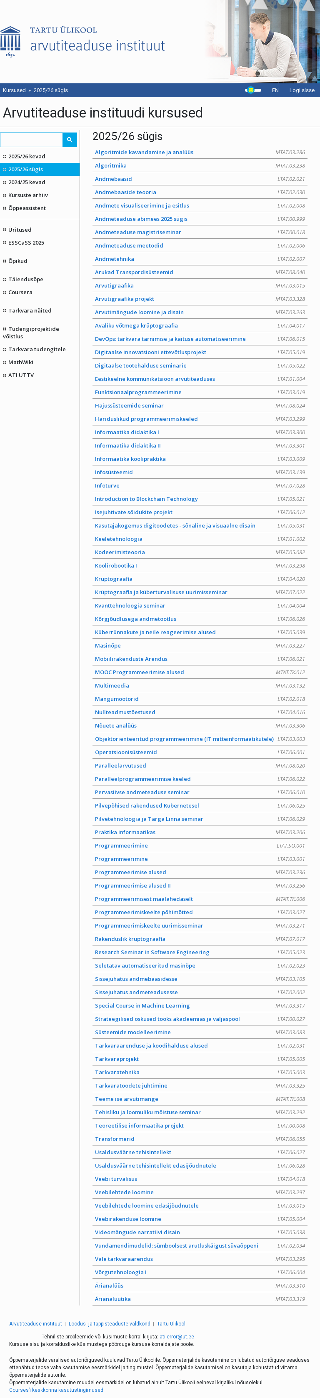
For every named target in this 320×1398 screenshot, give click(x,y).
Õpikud (18, 261)
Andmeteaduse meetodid (200, 245)
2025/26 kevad (26, 156)
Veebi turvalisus (200, 1179)
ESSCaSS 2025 (26, 242)
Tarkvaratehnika (200, 1072)
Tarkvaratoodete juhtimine (200, 1085)
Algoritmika (200, 165)
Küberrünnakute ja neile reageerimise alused (200, 632)
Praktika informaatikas (200, 832)
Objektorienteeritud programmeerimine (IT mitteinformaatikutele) (200, 739)
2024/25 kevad (26, 182)
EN (275, 90)
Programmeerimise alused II (200, 885)
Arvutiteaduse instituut (35, 1324)
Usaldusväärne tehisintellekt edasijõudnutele (200, 1165)
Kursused (14, 90)
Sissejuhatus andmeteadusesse (200, 992)
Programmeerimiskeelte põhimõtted (200, 912)
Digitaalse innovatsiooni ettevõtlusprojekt (200, 352)
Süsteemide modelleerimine (200, 1032)
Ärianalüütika (200, 1299)
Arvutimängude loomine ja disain (200, 312)
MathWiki (20, 362)
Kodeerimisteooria (200, 552)
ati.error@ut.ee (177, 1337)
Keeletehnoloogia (200, 539)
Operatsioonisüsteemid (200, 752)
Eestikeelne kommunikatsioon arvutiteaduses (200, 379)
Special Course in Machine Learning (200, 1005)
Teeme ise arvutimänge (200, 1099)
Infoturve (200, 485)
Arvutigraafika (200, 285)
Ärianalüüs (200, 1285)
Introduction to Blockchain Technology (200, 499)
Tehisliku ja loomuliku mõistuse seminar (200, 1112)
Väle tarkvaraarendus (200, 1259)
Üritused (20, 229)
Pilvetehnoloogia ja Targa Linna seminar (200, 819)
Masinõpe (200, 645)
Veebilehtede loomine (200, 1192)
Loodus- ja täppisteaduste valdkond (109, 1324)
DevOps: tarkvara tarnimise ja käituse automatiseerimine (200, 339)
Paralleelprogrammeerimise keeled (200, 779)
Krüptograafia (200, 579)
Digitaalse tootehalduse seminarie (200, 365)
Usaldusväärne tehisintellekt (200, 1152)
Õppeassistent (27, 208)
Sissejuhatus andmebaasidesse (200, 979)
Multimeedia (200, 685)
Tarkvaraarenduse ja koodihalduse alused (200, 1045)
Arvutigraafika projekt (200, 299)
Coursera (20, 292)
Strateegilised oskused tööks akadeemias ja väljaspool (200, 1019)
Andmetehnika (200, 259)
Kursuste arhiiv (28, 195)
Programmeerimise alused (200, 872)
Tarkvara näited (30, 310)
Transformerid (200, 1139)
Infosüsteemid (200, 472)
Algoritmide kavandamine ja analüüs (200, 152)
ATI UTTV (21, 375)
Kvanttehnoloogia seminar (200, 605)
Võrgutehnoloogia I (200, 1272)
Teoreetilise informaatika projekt (200, 1125)
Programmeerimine (200, 845)
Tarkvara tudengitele (37, 349)
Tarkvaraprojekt (200, 1059)
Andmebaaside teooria (200, 192)
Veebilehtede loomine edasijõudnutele (200, 1205)
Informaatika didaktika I (200, 432)
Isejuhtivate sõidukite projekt (200, 512)
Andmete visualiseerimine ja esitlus (200, 205)
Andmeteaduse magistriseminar (200, 232)
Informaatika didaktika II (200, 445)
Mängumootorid (200, 699)
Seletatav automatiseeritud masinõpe (200, 965)
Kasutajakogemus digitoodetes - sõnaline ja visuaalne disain (200, 525)
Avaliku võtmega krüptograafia (200, 325)
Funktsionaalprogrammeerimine (200, 392)
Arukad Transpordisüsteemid (200, 272)
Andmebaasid (200, 179)
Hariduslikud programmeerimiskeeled (200, 419)
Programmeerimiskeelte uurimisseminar (200, 925)
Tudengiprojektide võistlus (31, 332)
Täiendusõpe (25, 279)
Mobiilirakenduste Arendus (200, 659)
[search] (32, 140)
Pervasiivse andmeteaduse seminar (200, 792)
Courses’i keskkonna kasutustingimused (56, 1390)
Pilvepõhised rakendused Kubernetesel (200, 805)
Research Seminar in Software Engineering (200, 952)
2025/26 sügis (25, 169)
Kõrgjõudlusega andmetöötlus (200, 619)
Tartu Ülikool (171, 1324)
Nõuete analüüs (200, 725)
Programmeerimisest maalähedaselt (200, 899)
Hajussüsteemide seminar (200, 405)
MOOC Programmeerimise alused (200, 672)
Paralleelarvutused (200, 765)
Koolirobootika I (200, 565)
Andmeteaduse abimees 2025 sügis (200, 219)
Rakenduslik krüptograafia (200, 939)
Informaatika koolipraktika (200, 459)
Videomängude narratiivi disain (200, 1232)
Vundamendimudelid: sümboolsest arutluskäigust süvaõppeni (200, 1245)
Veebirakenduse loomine (200, 1219)
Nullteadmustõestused (200, 712)
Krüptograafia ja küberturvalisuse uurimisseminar (200, 592)
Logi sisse (302, 90)
